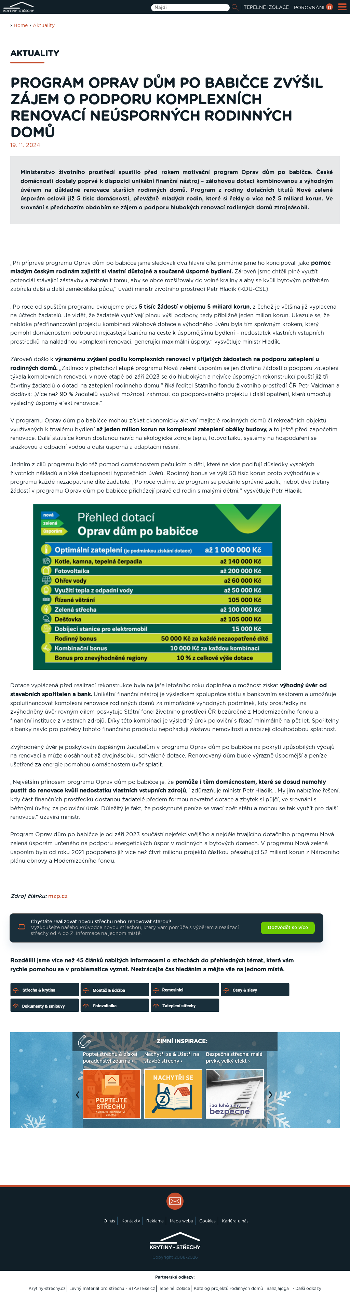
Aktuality (44, 25)
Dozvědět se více (288, 927)
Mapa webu (181, 1221)
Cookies (207, 1221)
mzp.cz (58, 896)
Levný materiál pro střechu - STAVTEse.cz (112, 1288)
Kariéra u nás (235, 1221)
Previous (79, 1098)
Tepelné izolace (174, 1288)
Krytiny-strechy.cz (47, 1288)
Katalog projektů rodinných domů (228, 1288)
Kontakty (130, 1221)
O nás (109, 1221)
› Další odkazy (307, 1288)
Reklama (155, 1221)
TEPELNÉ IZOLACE (266, 7)
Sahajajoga (278, 1288)
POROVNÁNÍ (313, 7)
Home (21, 25)
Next (272, 1098)
